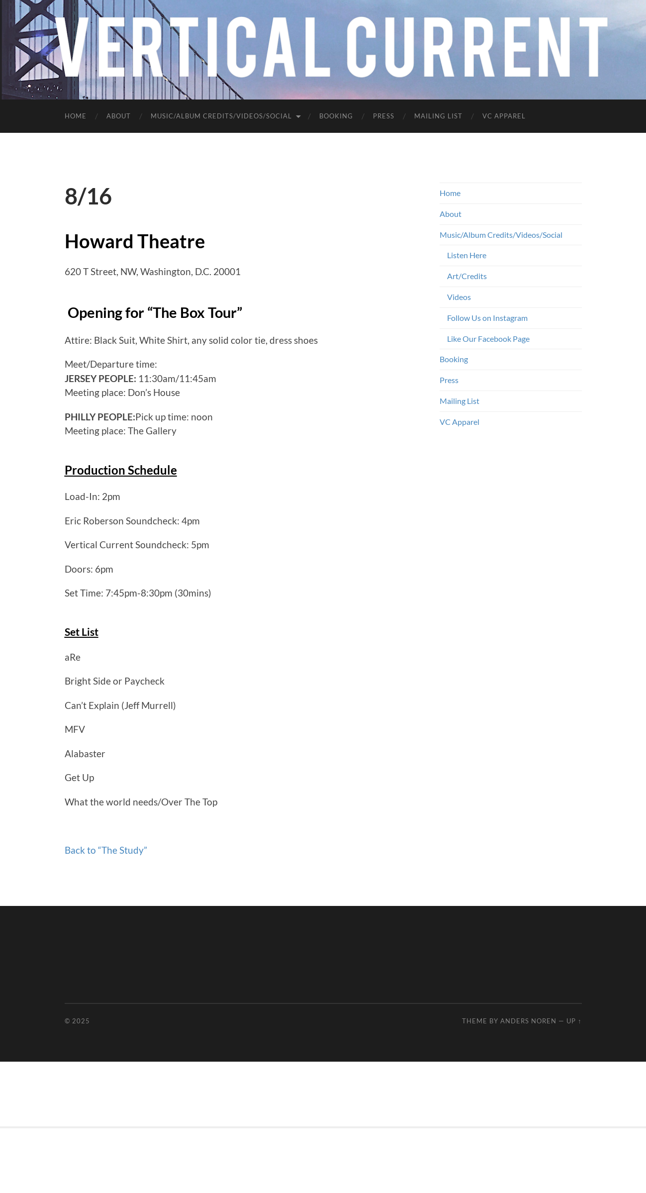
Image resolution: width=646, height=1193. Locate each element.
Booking (336, 116)
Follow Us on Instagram (487, 317)
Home (76, 116)
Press (383, 116)
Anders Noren (528, 1021)
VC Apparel (504, 116)
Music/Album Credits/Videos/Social (221, 116)
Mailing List (438, 116)
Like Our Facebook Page (488, 338)
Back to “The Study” (106, 850)
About (118, 116)
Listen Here (466, 255)
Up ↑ (573, 1021)
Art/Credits (467, 276)
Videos (459, 296)
